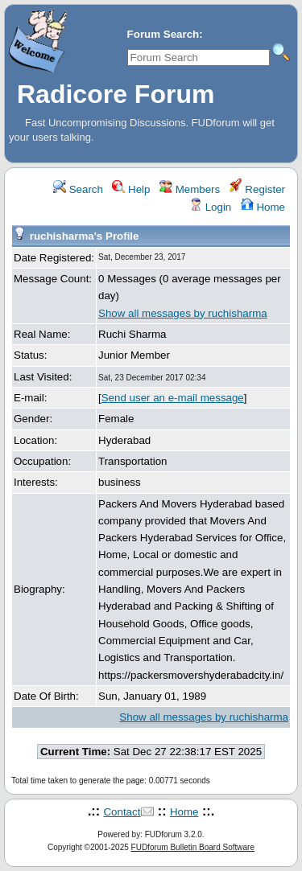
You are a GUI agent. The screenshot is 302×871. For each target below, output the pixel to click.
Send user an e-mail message (172, 398)
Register (257, 189)
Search (78, 189)
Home (263, 207)
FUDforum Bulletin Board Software (192, 847)
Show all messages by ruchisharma (182, 313)
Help (131, 189)
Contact (121, 812)
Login (210, 207)
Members (189, 189)
